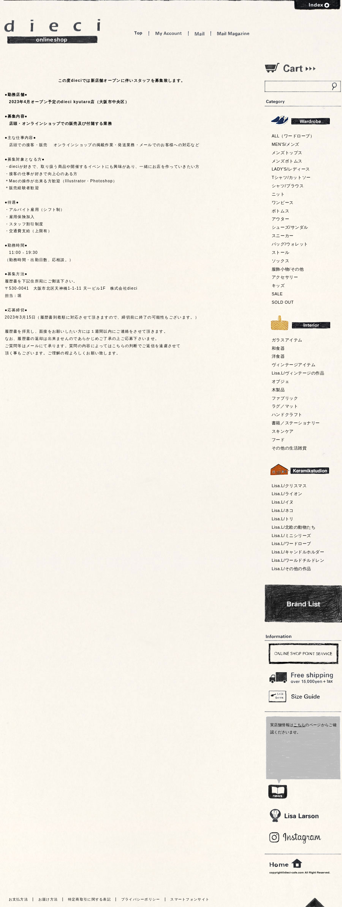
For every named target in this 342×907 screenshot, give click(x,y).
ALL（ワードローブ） (293, 136)
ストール (280, 252)
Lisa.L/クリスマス (289, 485)
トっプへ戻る (315, 902)
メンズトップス (287, 152)
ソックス (280, 260)
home (285, 863)
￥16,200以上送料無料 (302, 676)
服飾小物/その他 (288, 269)
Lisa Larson (294, 815)
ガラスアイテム (287, 340)
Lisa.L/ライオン (287, 493)
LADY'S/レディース (291, 169)
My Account (168, 33)
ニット (278, 194)
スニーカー (283, 235)
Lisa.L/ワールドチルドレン (298, 560)
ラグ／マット (285, 406)
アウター (280, 219)
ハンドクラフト (287, 414)
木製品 (278, 389)
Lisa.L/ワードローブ (291, 543)
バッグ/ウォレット (290, 244)
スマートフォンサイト (189, 899)
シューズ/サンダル (290, 227)
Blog (295, 838)
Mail (199, 33)
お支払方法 (18, 899)
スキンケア (283, 431)
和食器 (278, 348)
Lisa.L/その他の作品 (291, 568)
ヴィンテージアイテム (293, 364)
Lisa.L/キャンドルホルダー (298, 552)
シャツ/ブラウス (288, 185)
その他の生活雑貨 (289, 448)
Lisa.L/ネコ (283, 510)
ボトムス (280, 211)
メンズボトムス (287, 161)
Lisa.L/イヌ (283, 502)
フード (278, 439)
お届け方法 (48, 899)
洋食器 (278, 356)
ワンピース (283, 202)
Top (138, 33)
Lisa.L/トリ (283, 518)
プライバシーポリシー (140, 899)
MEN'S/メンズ (285, 144)
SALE (277, 294)
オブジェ (280, 381)
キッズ (278, 285)
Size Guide (302, 696)
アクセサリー (285, 277)
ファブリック (285, 398)
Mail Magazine (233, 33)
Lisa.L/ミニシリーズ (291, 535)
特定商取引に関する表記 (89, 899)
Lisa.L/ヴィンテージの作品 (298, 373)
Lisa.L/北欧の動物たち (293, 527)
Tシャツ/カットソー (291, 177)
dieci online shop (52, 31)
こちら (299, 725)
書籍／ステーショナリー (296, 423)
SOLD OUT (283, 302)
